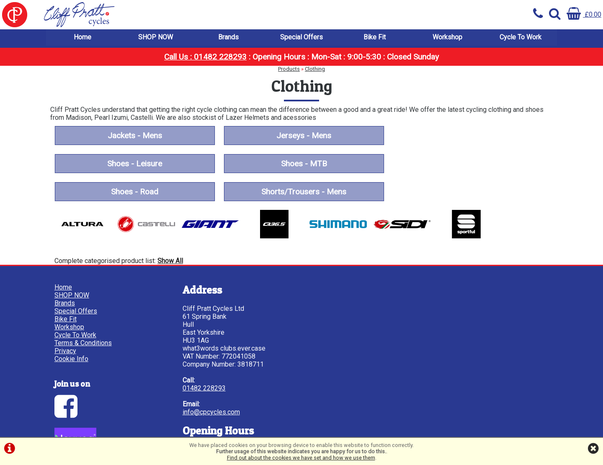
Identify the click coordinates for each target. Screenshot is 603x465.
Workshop (447, 37)
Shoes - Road (301, 164)
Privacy (65, 314)
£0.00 (584, 14)
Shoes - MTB (134, 164)
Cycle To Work (520, 37)
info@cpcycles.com (208, 376)
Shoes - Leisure (468, 136)
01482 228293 (201, 352)
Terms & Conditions (83, 306)
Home (82, 37)
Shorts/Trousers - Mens (468, 164)
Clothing (315, 69)
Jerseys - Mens (301, 136)
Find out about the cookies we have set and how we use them (301, 458)
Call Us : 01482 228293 (205, 57)
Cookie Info (71, 322)
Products (289, 69)
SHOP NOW (155, 37)
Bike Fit (374, 37)
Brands (228, 37)
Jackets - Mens (134, 136)
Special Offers (301, 37)
